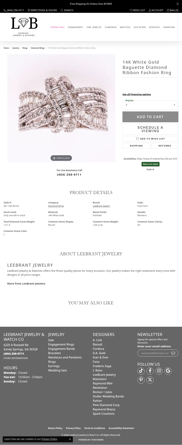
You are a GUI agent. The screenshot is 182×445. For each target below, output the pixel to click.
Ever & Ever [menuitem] (100, 357)
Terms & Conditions (94, 428)
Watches (125, 27)
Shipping (136, 145)
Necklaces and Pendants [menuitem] (65, 357)
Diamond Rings (38, 48)
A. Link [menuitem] (97, 340)
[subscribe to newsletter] (173, 353)
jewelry (15, 48)
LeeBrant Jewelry (101, 206)
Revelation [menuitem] (100, 388)
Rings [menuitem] (52, 362)
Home (6, 48)
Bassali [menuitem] (97, 344)
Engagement (75, 27)
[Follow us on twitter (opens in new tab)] (150, 380)
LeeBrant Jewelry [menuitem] (104, 375)
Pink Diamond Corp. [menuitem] (106, 405)
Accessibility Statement (121, 428)
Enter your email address (154, 346)
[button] (67, 10)
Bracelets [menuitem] (54, 353)
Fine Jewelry (94, 27)
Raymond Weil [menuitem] (102, 383)
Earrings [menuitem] (54, 366)
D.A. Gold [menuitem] (99, 353)
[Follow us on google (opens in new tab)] (168, 371)
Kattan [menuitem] (97, 401)
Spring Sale (58, 27)
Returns (164, 145)
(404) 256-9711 (69, 174)
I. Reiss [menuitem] (97, 370)
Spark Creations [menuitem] (104, 414)
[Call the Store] (14, 354)
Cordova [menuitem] (98, 349)
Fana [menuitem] (96, 362)
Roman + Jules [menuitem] (102, 392)
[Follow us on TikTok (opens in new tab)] (141, 371)
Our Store (140, 27)
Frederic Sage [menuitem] (102, 366)
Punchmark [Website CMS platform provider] (98, 440)
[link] (14, 10)
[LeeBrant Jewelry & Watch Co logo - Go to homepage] (23, 27)
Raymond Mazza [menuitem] (104, 409)
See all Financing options (136, 94)
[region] (61, 108)
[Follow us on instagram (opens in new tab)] (159, 371)
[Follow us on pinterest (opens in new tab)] (141, 380)
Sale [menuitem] (51, 340)
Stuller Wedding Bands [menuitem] (108, 396)
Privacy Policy (73, 428)
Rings (25, 48)
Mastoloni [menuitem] (99, 379)
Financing (169, 27)
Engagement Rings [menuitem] (61, 344)
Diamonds (111, 27)
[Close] (177, 4)
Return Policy (55, 428)
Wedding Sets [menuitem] (57, 370)
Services (154, 27)
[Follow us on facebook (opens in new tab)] (150, 371)
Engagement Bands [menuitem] (61, 349)
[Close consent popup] (70, 439)
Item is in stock (150, 164)
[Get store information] (16, 358)
